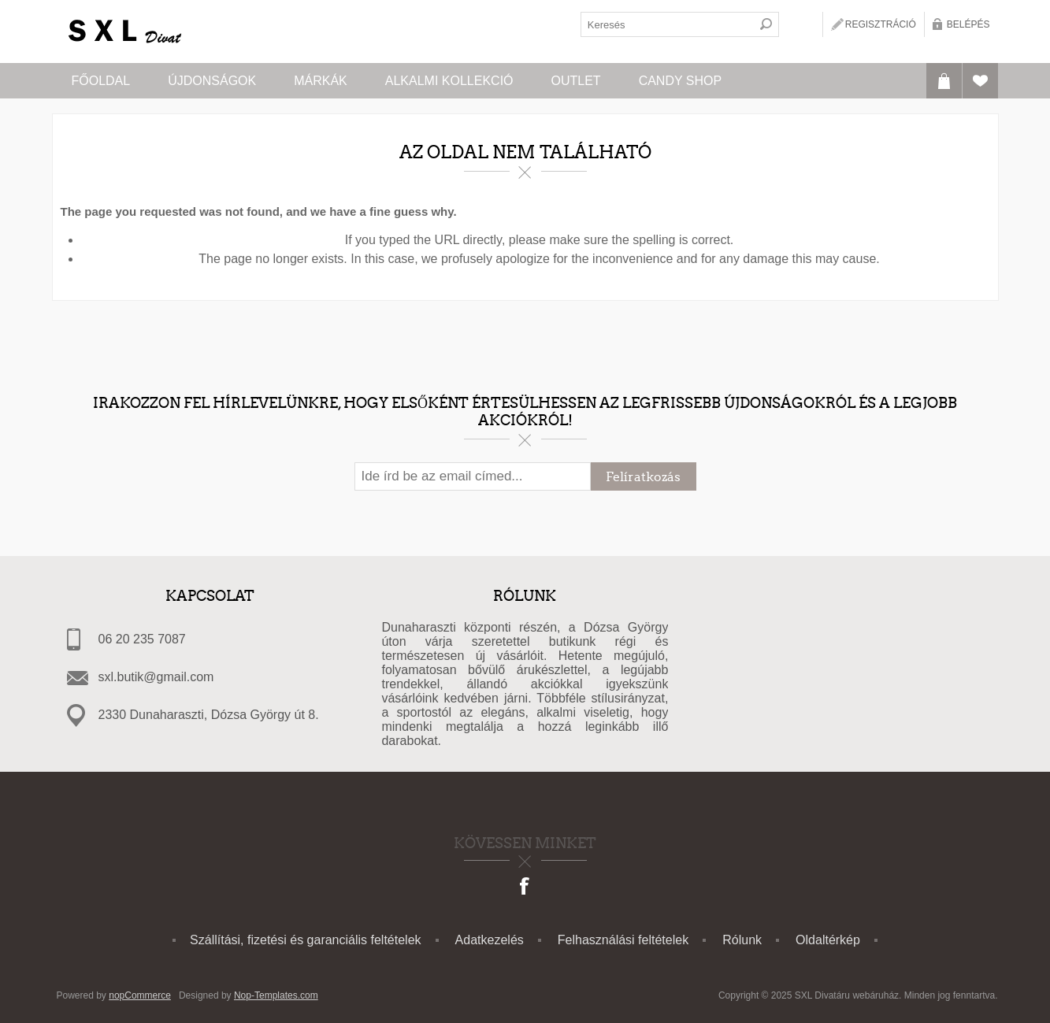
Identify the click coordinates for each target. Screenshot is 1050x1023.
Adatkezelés (489, 940)
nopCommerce (140, 995)
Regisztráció (880, 24)
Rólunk (742, 940)
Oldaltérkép (828, 940)
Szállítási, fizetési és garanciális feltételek (305, 940)
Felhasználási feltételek (623, 940)
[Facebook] (525, 887)
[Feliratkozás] (472, 476)
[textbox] (667, 24)
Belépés (968, 24)
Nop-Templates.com (276, 995)
